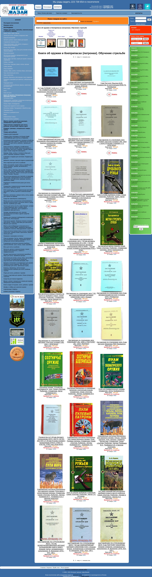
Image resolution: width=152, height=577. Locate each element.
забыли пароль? (140, 24)
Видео (5, 114)
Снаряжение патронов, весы (11, 42)
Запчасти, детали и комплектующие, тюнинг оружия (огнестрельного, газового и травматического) (16, 251)
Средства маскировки (9, 37)
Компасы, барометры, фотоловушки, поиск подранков (18, 77)
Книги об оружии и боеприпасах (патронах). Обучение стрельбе (80, 33)
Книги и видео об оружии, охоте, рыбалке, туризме (18, 284)
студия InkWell (85, 576)
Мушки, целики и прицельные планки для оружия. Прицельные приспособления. (18, 281)
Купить (54, 101)
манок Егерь (46, 22)
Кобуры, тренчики (8, 62)
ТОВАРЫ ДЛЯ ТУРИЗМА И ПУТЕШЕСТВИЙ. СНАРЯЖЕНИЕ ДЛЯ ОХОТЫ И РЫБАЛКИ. (17, 137)
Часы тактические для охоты (11, 73)
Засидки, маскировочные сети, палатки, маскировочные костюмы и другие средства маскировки (16, 214)
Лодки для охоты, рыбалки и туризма (14, 273)
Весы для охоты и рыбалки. (12, 247)
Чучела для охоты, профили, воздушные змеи (16, 35)
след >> (79, 57)
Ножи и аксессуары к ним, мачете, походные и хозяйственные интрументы (16, 45)
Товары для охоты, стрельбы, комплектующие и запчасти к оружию (51, 33)
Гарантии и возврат (61, 13)
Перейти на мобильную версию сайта (76, 569)
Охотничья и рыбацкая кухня (11, 112)
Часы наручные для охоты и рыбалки (14, 162)
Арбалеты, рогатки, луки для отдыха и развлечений (18, 160)
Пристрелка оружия (9, 53)
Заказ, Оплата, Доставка (45, 13)
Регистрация (47, 7)
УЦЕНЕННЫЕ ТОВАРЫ (10, 289)
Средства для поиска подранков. (13, 278)
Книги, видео (7, 88)
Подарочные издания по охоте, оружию (14, 106)
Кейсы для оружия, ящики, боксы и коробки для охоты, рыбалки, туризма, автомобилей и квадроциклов (17, 166)
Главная (38, 7)
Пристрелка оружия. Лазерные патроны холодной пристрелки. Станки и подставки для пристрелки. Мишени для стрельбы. (18, 222)
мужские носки (77, 575)
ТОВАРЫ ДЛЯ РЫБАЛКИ (11, 134)
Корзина (49, 567)
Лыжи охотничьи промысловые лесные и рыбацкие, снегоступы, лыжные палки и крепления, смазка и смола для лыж (19, 232)
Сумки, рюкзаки (8, 66)
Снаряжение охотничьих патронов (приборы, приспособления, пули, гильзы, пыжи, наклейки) (18, 244)
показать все (86, 57)
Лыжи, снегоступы (8, 75)
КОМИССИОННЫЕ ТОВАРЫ (12, 291)
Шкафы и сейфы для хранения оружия (15, 287)
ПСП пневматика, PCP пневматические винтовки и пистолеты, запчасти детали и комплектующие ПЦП (18, 191)
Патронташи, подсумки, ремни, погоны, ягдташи (16, 64)
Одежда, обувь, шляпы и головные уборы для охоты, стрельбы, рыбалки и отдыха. (17, 153)
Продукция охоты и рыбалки (11, 119)
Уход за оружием (8, 68)
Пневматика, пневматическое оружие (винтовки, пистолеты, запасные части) (18, 187)
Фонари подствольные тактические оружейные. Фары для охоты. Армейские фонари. (17, 255)
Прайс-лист (56, 567)
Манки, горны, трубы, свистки (11, 33)
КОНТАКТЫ (57, 7)
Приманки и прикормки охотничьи (13, 236)
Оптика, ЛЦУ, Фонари (9, 47)
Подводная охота (8, 83)
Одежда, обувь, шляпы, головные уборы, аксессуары (18, 70)
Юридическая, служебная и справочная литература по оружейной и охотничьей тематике (18, 101)
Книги (5, 90)
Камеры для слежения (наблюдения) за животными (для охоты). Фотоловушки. (19, 218)
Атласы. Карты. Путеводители (11, 103)
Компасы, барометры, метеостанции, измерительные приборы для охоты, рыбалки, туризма (17, 269)
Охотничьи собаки (8, 98)
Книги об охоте (7, 92)
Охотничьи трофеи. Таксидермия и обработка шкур (17, 108)
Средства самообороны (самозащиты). (15, 198)
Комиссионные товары (10, 116)
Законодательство (76, 13)
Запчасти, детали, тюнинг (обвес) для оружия (16, 39)
